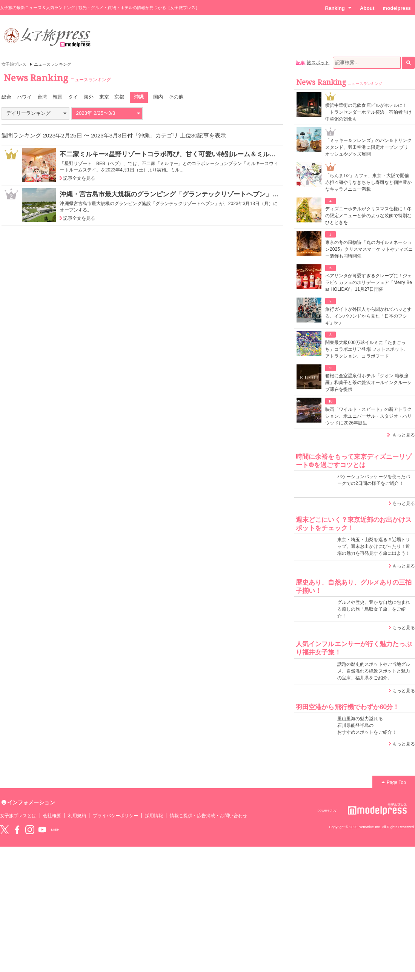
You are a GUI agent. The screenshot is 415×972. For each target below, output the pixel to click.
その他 (176, 97)
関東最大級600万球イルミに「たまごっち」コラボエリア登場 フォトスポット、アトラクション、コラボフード (366, 349)
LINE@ (55, 829)
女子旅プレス (14, 64)
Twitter (4, 829)
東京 (104, 97)
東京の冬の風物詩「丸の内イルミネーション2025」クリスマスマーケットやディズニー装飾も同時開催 (369, 249)
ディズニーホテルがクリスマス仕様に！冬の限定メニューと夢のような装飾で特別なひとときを (368, 215)
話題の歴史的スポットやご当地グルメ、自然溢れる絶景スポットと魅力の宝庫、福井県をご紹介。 (373, 671)
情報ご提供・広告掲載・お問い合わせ (208, 815)
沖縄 (139, 97)
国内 (158, 97)
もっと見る (403, 435)
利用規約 (77, 815)
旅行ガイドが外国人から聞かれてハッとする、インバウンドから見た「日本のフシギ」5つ (368, 316)
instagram (29, 829)
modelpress (397, 8)
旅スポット (318, 62)
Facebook (17, 829)
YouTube (42, 829)
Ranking (338, 8)
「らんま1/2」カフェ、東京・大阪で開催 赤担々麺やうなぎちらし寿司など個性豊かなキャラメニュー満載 (368, 182)
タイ (73, 97)
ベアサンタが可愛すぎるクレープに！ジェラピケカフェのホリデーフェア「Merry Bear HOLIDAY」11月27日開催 (368, 282)
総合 (6, 97)
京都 (119, 97)
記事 (300, 62)
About (367, 8)
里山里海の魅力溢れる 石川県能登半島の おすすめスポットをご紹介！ (367, 725)
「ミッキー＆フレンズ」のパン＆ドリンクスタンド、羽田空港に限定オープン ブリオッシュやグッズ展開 (368, 147)
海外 (89, 97)
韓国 (58, 97)
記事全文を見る (79, 178)
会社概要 (52, 815)
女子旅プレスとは (18, 815)
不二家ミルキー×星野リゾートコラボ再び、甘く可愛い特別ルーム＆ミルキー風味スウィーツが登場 (203, 154)
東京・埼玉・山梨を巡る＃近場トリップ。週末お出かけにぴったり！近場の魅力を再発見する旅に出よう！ (373, 546)
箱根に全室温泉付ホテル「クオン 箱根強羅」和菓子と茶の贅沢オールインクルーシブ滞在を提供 (368, 382)
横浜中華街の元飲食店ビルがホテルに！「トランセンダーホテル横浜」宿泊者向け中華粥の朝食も (368, 112)
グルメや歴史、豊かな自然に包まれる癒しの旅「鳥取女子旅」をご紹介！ (373, 609)
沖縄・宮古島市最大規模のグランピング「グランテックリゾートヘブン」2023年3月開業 (187, 194)
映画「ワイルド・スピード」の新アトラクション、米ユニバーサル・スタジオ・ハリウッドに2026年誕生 (368, 416)
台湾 (42, 97)
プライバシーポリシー (115, 815)
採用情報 (154, 815)
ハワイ (24, 97)
